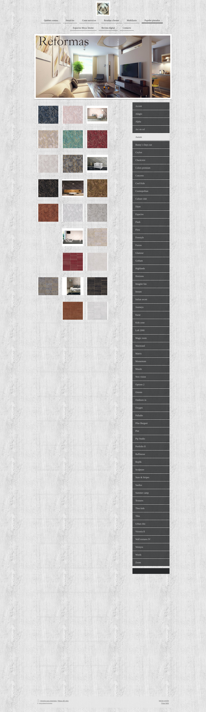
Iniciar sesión (164, 701)
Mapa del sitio (63, 701)
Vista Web (165, 703)
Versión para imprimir (47, 701)
